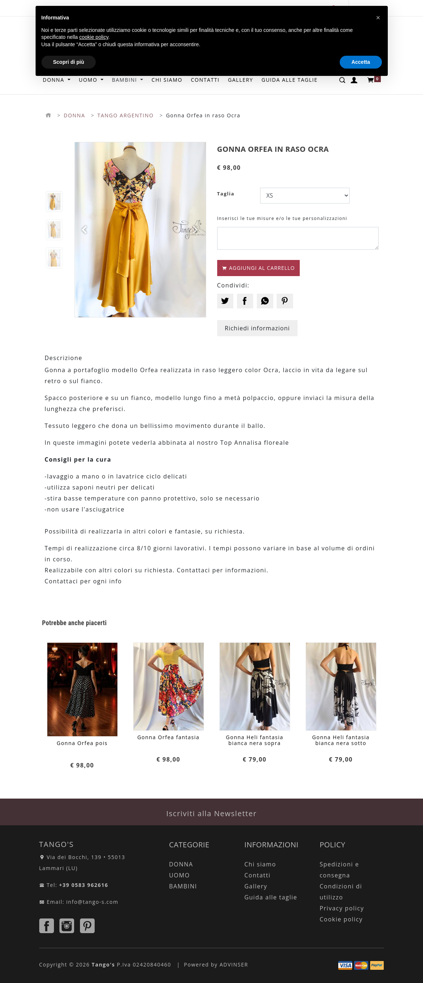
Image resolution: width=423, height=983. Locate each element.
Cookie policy (341, 919)
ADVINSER (233, 964)
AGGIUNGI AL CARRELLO (258, 267)
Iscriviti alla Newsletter (211, 813)
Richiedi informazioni (257, 328)
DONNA (74, 115)
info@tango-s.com (92, 901)
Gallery (255, 886)
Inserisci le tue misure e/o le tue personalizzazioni (282, 218)
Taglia (226, 193)
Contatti (257, 875)
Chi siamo (260, 864)
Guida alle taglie (270, 897)
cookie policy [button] (93, 37)
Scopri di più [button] (68, 62)
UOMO (179, 875)
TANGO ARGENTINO (126, 115)
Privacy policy (342, 908)
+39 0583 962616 (83, 884)
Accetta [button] (360, 62)
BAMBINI (183, 886)
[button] (85, 229)
